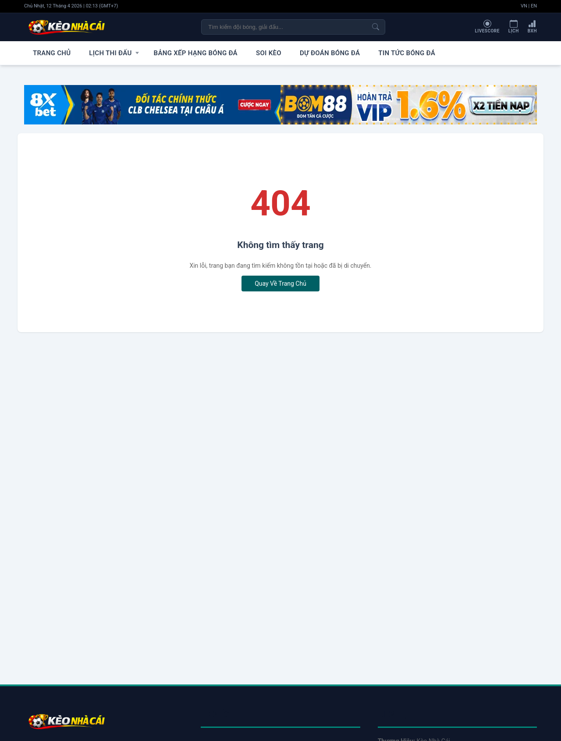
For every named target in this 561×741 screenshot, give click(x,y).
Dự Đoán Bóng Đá (301, 52)
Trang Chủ (49, 52)
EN (534, 6)
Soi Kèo (247, 52)
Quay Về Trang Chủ (280, 282)
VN (524, 6)
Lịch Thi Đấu (101, 52)
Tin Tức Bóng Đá (371, 52)
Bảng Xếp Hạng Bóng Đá (181, 52)
